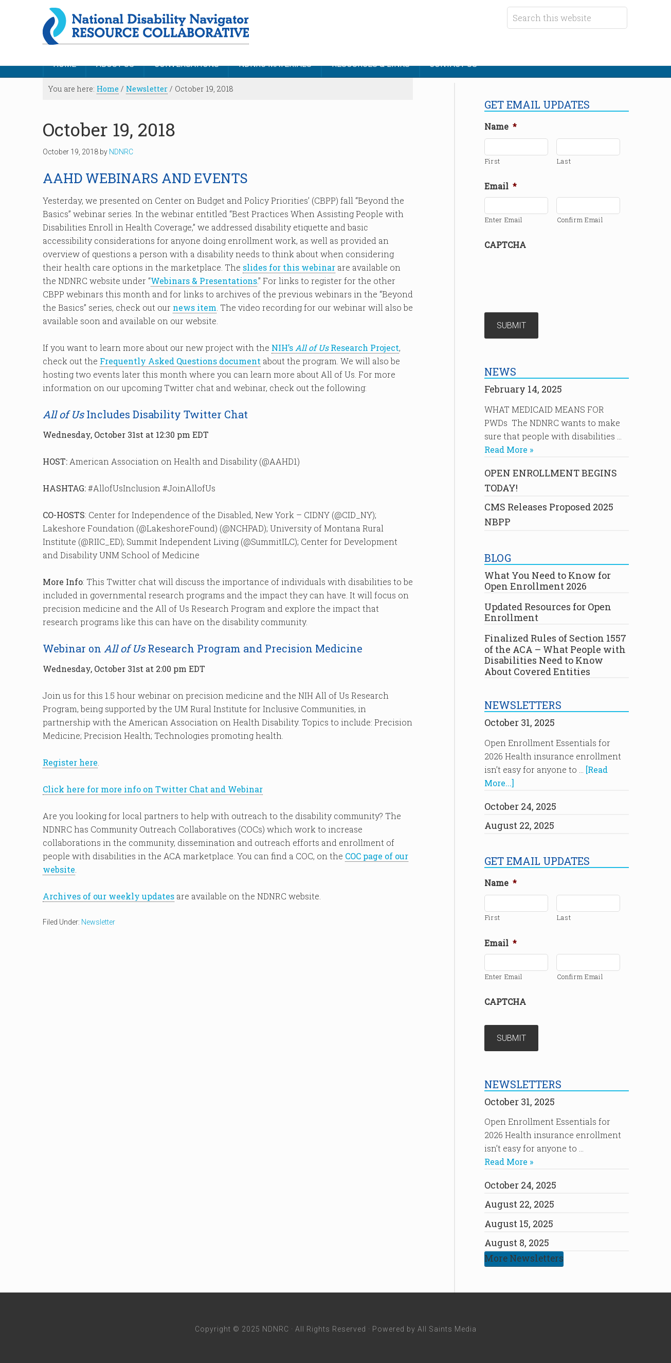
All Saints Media (447, 1326)
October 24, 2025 (520, 804)
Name (500, 125)
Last (564, 160)
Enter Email (504, 218)
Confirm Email (580, 218)
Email (500, 185)
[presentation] (562, 275)
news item (194, 307)
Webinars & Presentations (204, 280)
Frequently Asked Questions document (180, 360)
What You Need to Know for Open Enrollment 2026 (547, 579)
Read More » (508, 447)
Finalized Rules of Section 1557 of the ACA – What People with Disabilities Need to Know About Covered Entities (555, 653)
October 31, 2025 (519, 721)
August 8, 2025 (516, 1239)
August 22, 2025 (519, 823)
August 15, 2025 (518, 1220)
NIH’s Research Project (335, 347)
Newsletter (98, 921)
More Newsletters (524, 1256)
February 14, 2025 (523, 387)
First (492, 160)
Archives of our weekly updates (108, 895)
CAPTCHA (505, 244)
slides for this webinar (289, 266)
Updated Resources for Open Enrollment (547, 610)
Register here (70, 761)
